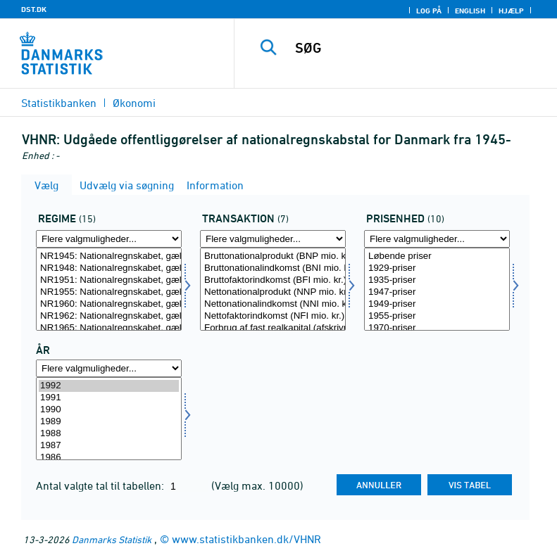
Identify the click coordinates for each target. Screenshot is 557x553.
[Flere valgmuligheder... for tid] (109, 368)
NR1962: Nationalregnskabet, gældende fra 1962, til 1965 (109, 316)
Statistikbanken (58, 102)
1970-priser (437, 328)
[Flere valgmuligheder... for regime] (109, 239)
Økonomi (134, 102)
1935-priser (437, 280)
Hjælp (511, 10)
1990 (109, 410)
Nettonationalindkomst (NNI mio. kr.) (273, 304)
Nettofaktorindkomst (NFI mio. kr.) (273, 316)
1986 (109, 458)
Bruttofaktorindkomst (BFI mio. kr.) (273, 280)
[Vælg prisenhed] (437, 289)
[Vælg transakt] (273, 289)
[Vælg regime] (109, 289)
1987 (109, 446)
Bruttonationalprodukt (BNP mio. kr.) (273, 256)
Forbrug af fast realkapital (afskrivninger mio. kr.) (273, 328)
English (470, 10)
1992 (109, 386)
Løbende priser (437, 256)
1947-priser (437, 292)
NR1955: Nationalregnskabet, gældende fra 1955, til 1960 (109, 292)
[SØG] (417, 48)
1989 (109, 422)
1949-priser (437, 304)
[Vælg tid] (109, 418)
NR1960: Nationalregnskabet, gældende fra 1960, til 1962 (109, 304)
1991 (109, 398)
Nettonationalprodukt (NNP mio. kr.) (273, 292)
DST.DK (33, 9)
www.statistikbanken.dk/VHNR (246, 539)
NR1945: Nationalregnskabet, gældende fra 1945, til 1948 (109, 256)
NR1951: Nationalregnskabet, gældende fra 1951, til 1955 (109, 280)
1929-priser (437, 268)
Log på (429, 10)
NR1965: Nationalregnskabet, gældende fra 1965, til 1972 (109, 328)
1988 (109, 434)
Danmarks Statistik (111, 539)
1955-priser (437, 316)
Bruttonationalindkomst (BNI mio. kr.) (273, 268)
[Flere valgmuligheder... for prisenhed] (437, 239)
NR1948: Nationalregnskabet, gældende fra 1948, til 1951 (109, 268)
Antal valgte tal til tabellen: (101, 485)
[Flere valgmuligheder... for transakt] (273, 239)
